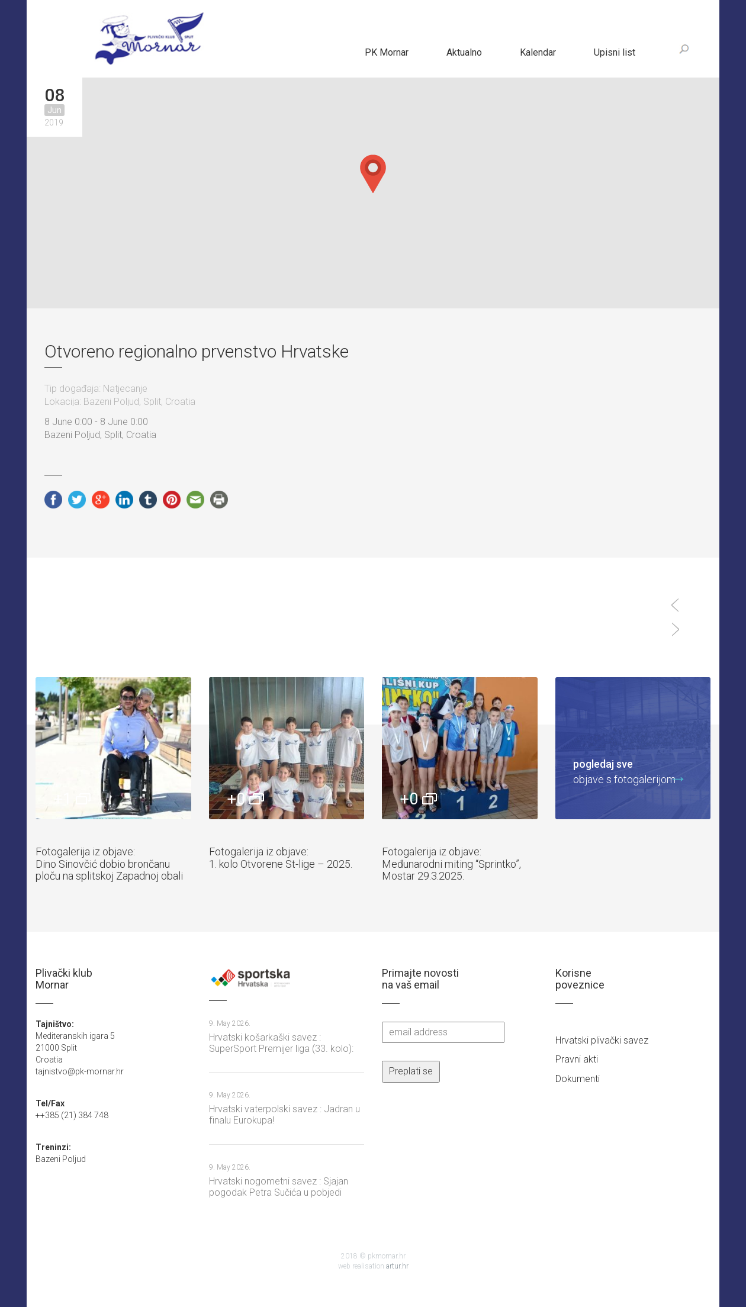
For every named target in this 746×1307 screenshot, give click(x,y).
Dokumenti (577, 1078)
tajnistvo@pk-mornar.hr (80, 1071)
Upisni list (614, 52)
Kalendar (538, 52)
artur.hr (397, 1266)
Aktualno (464, 52)
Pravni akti (576, 1059)
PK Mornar (387, 52)
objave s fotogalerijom (624, 771)
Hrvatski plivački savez (601, 1040)
